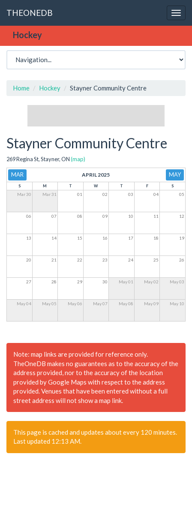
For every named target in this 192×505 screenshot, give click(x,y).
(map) (78, 159)
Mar (17, 174)
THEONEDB (29, 13)
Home (21, 88)
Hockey (49, 88)
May (175, 174)
